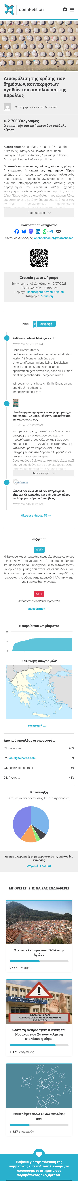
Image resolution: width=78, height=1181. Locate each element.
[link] (72, 9)
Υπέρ (39, 549)
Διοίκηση (47, 296)
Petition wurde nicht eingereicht (33, 338)
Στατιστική (35, 726)
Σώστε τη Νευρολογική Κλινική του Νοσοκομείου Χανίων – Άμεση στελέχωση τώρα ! (39, 1034)
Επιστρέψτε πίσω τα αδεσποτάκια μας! (39, 1116)
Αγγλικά (33, 866)
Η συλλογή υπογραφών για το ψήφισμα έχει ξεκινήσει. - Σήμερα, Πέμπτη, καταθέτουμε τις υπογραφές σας (42, 415)
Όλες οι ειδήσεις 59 (34, 515)
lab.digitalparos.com (22, 758)
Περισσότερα (39, 213)
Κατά (39, 594)
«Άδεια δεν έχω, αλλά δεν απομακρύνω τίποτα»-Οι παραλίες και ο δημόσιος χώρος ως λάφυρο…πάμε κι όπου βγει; (41, 494)
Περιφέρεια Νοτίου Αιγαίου (45, 292)
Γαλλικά (45, 866)
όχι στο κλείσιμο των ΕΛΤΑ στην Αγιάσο (39, 952)
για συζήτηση (37, 608)
